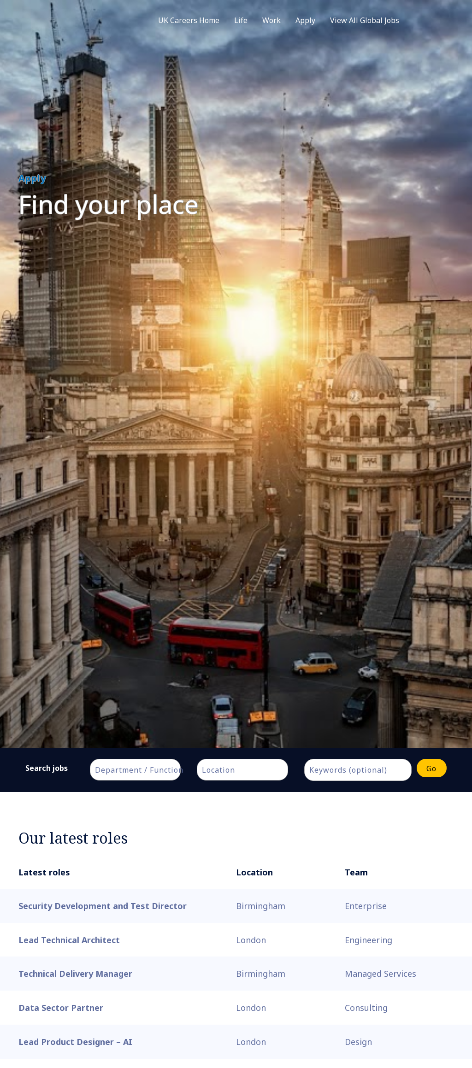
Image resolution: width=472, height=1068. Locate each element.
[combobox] (135, 769)
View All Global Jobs (364, 20)
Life (241, 20)
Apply (305, 20)
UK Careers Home (188, 20)
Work (271, 20)
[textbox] (140, 769)
